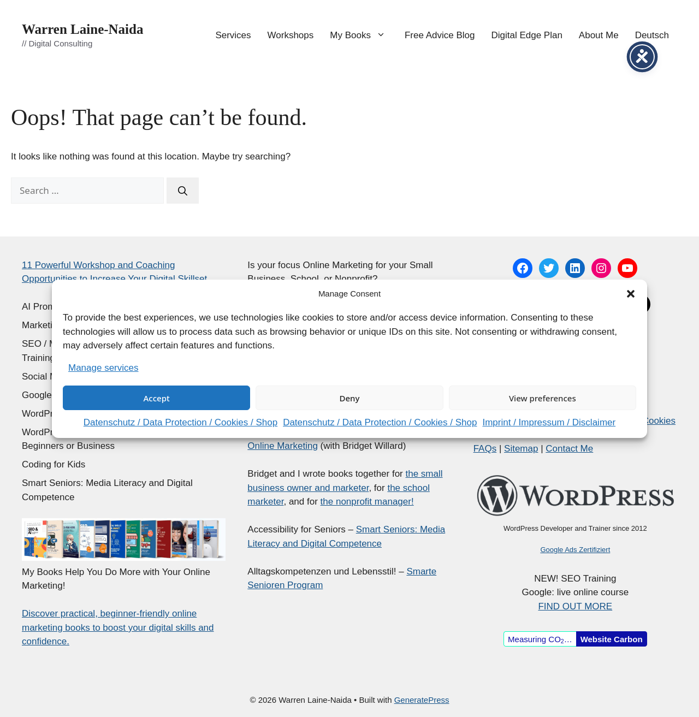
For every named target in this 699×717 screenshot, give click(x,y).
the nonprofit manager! (367, 501)
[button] (630, 293)
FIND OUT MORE (575, 606)
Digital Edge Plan (526, 35)
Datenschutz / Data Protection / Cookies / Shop (180, 422)
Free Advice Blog (440, 35)
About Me (599, 35)
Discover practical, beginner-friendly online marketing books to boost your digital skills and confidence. (118, 627)
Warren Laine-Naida (82, 29)
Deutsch (652, 35)
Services (233, 35)
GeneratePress (421, 699)
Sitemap (521, 448)
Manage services (103, 368)
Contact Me (569, 448)
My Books (363, 35)
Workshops (291, 35)
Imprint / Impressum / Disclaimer (548, 422)
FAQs (485, 448)
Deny (350, 398)
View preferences (542, 398)
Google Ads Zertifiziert (575, 550)
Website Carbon (611, 639)
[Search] (183, 190)
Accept (157, 398)
